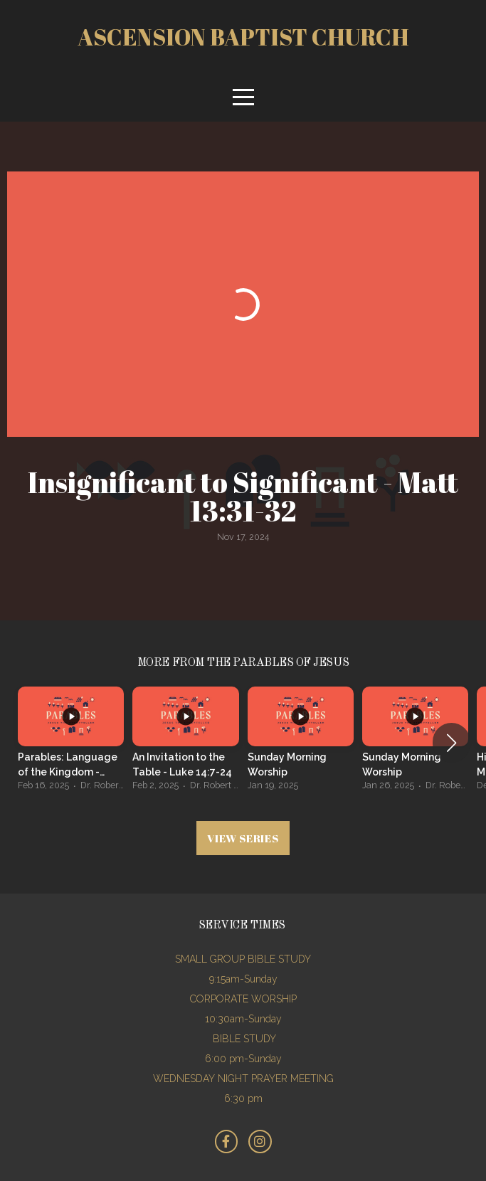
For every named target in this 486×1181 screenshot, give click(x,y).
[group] (71, 743)
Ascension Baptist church (243, 36)
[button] (451, 742)
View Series (242, 838)
